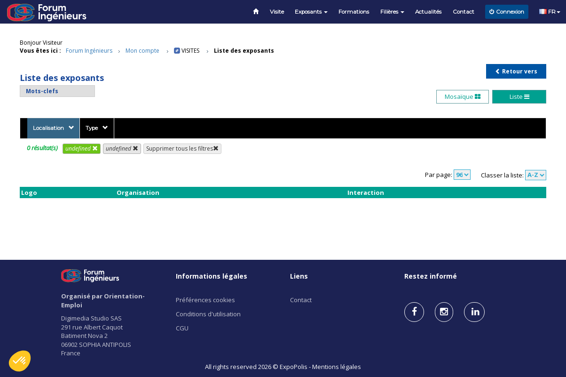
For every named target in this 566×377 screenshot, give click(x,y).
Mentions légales (336, 366)
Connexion (506, 11)
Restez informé (430, 276)
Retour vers (516, 71)
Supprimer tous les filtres (182, 148)
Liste (519, 96)
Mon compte (142, 51)
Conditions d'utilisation (208, 314)
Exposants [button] (311, 11)
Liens (299, 276)
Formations (353, 11)
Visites (190, 51)
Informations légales (211, 276)
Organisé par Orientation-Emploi (103, 300)
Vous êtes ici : (40, 51)
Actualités (428, 11)
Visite (277, 11)
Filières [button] (392, 11)
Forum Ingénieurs (89, 51)
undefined (81, 148)
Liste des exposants (244, 51)
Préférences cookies (205, 300)
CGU (182, 328)
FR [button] (549, 11)
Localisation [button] (53, 128)
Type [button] (97, 128)
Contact (463, 11)
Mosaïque (462, 96)
